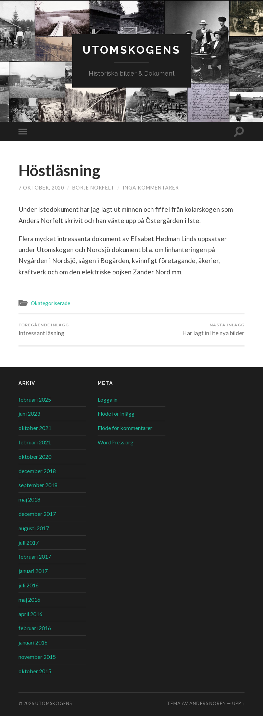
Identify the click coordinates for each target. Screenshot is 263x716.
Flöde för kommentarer (125, 428)
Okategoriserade (50, 303)
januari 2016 (33, 642)
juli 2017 (28, 542)
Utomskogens (131, 49)
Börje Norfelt (93, 188)
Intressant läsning (43, 329)
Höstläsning (59, 170)
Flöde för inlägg (116, 413)
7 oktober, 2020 (41, 188)
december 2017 (37, 513)
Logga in (107, 399)
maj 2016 (29, 599)
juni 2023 (29, 413)
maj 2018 (29, 499)
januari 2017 (33, 571)
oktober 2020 (34, 456)
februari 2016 (34, 628)
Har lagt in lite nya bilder (214, 329)
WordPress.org (116, 442)
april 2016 (30, 614)
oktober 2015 (34, 671)
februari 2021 (34, 442)
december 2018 (37, 471)
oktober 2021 (34, 428)
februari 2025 (34, 399)
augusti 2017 (33, 528)
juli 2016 (28, 585)
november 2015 (37, 656)
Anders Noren (207, 703)
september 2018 (38, 485)
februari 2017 (34, 556)
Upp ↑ (238, 703)
